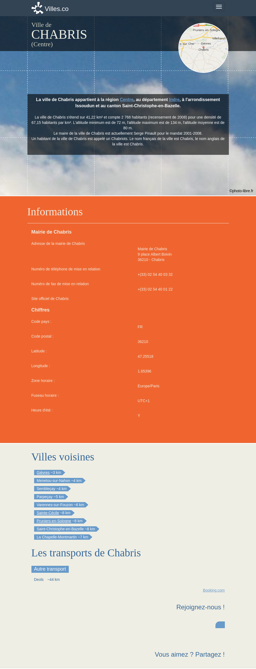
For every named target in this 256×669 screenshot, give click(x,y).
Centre (127, 99)
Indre (174, 99)
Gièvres (43, 472)
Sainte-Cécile (48, 513)
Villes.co (57, 8)
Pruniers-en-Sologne (54, 521)
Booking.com (214, 590)
